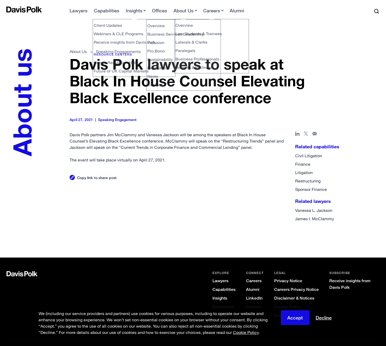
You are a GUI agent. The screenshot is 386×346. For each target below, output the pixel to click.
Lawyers (220, 272)
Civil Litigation (308, 147)
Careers (254, 272)
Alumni (252, 281)
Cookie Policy (287, 298)
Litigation (304, 164)
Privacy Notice (288, 272)
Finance (302, 155)
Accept (295, 318)
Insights (219, 289)
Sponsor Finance (311, 181)
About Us (78, 43)
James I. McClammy (314, 210)
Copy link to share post (97, 169)
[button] (9, 9)
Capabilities (224, 281)
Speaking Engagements (118, 43)
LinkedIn (254, 289)
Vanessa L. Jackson (313, 202)
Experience (223, 298)
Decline (324, 318)
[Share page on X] (306, 126)
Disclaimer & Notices (294, 289)
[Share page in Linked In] (297, 126)
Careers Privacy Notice (296, 281)
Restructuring (308, 172)
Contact (253, 298)
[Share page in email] (314, 126)
